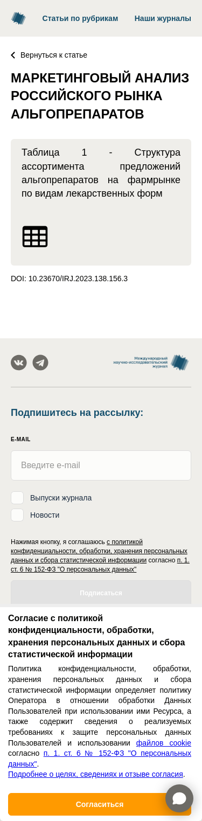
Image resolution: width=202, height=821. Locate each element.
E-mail (21, 439)
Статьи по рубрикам (81, 18)
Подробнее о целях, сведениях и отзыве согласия (95, 774)
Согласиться (100, 804)
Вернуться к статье (49, 55)
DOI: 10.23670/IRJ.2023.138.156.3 (69, 278)
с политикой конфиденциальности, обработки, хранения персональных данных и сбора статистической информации (99, 551)
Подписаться (101, 593)
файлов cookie (163, 743)
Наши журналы (163, 18)
